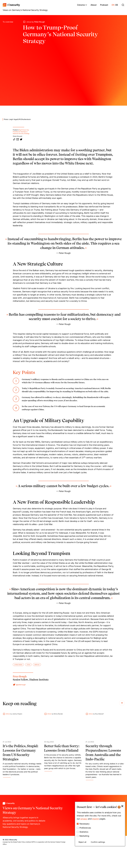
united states (18, 664)
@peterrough (19, 684)
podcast (104, 5)
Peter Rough (39, 22)
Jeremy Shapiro (17, 714)
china (28, 664)
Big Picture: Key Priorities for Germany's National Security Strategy (21, 131)
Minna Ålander (58, 714)
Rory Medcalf (99, 714)
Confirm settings (98, 842)
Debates (82, 5)
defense (36, 664)
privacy (83, 819)
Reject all (82, 842)
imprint (95, 819)
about (94, 5)
